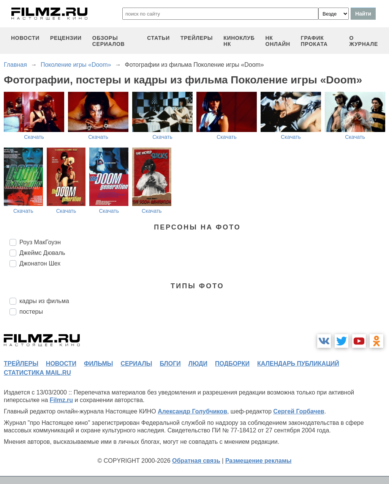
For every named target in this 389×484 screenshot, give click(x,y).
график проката (314, 41)
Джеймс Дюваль (42, 253)
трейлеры (196, 38)
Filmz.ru (61, 400)
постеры (31, 311)
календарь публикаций (298, 363)
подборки (232, 363)
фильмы (98, 363)
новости (25, 38)
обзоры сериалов (108, 41)
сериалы (136, 363)
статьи (158, 38)
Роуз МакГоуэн (40, 242)
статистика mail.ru (37, 372)
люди (197, 363)
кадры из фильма (44, 301)
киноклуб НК (239, 41)
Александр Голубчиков (192, 411)
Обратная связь (196, 460)
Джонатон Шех (39, 263)
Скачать (34, 137)
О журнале (363, 41)
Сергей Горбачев (298, 411)
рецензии (66, 38)
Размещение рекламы (258, 460)
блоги (170, 363)
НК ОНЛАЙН (278, 41)
